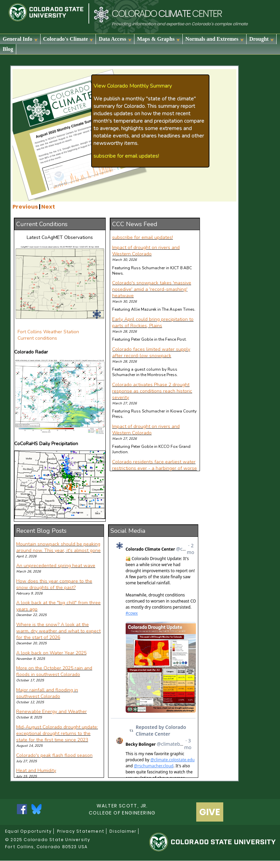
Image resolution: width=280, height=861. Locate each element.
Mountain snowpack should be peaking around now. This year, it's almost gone (58, 547)
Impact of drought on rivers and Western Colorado (146, 250)
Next (48, 207)
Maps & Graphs (158, 39)
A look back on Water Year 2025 (51, 653)
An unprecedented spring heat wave (55, 565)
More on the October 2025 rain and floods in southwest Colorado (54, 671)
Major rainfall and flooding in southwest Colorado (47, 693)
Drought (262, 39)
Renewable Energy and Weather (51, 711)
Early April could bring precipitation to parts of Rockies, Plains (153, 322)
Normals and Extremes (214, 39)
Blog (8, 49)
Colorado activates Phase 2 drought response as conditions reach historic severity (152, 391)
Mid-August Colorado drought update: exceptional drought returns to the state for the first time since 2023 (57, 733)
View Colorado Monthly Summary (133, 86)
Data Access (115, 39)
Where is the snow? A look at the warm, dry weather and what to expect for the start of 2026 (58, 631)
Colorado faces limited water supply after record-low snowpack (151, 352)
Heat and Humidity (36, 770)
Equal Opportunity (28, 831)
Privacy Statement (80, 831)
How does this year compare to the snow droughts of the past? (54, 584)
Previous (25, 207)
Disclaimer (122, 831)
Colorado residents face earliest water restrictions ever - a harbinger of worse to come (154, 468)
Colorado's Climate (68, 39)
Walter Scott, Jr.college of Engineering (122, 809)
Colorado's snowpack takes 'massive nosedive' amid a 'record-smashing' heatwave (151, 289)
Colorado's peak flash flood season (54, 755)
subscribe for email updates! (126, 156)
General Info (20, 39)
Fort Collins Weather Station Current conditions (48, 335)
